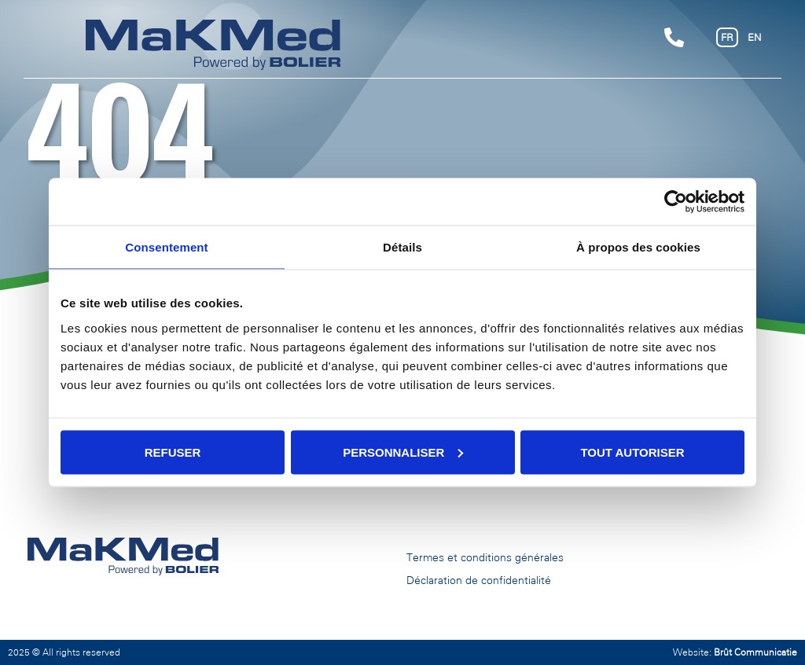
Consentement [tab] (166, 247)
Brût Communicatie (755, 652)
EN (754, 37)
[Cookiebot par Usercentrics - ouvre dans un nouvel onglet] (675, 202)
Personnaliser (403, 451)
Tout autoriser (632, 451)
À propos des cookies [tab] (638, 247)
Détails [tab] (402, 247)
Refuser (173, 451)
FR (727, 37)
